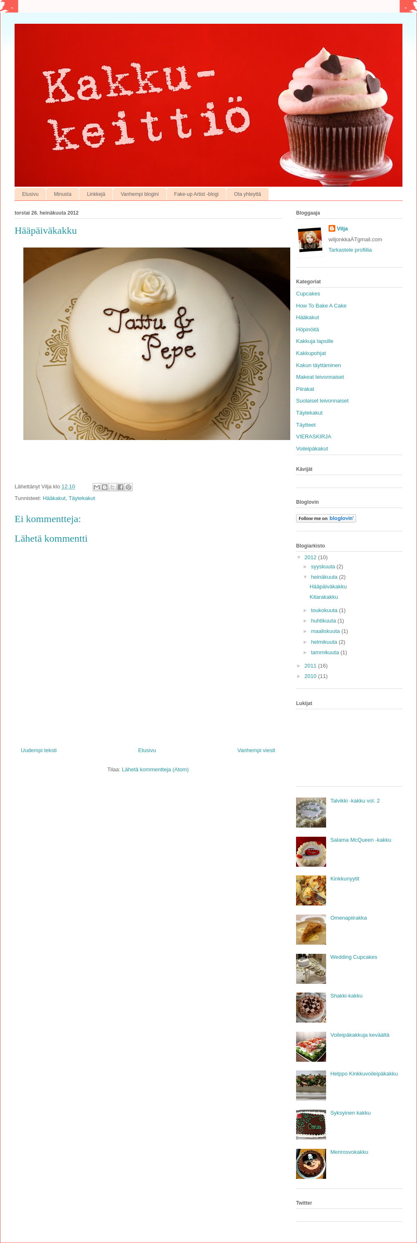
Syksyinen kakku (350, 1113)
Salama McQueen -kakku (360, 840)
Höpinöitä (307, 329)
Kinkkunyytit (344, 878)
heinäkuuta (325, 577)
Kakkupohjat (311, 353)
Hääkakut (54, 498)
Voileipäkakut (312, 448)
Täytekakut (81, 498)
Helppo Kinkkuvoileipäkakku (364, 1073)
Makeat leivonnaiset (320, 377)
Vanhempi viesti (256, 750)
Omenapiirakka (348, 918)
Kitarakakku (323, 597)
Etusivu (30, 194)
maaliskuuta (326, 631)
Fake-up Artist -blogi (196, 194)
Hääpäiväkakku (328, 586)
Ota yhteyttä (247, 194)
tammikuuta (326, 652)
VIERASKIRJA (314, 436)
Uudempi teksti (39, 750)
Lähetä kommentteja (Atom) (155, 769)
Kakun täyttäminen (318, 365)
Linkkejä (96, 194)
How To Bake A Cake (321, 306)
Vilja (342, 228)
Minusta (62, 194)
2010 (311, 676)
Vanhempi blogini (139, 194)
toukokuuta (325, 610)
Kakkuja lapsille (315, 341)
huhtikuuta (324, 621)
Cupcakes (308, 293)
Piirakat (305, 389)
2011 (311, 666)
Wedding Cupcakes (353, 957)
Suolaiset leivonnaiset (322, 401)
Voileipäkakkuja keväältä (359, 1035)
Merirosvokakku (349, 1152)
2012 (311, 557)
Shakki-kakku (346, 996)
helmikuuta (325, 642)
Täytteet (306, 425)
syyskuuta (324, 566)
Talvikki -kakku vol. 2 (354, 801)
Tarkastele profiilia (350, 250)
